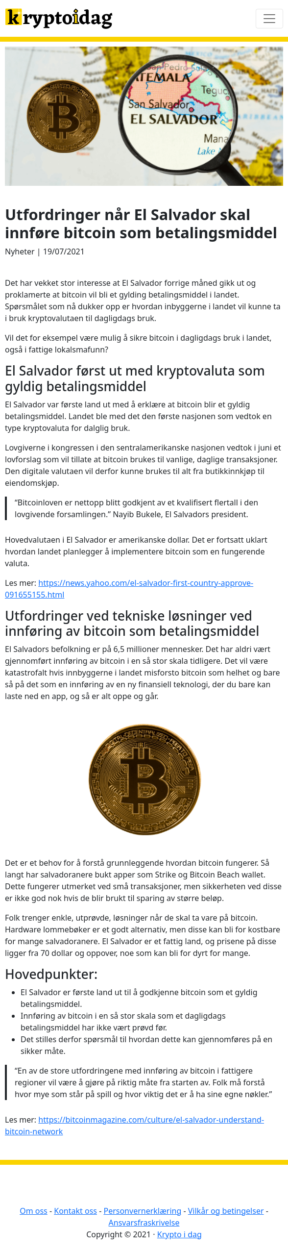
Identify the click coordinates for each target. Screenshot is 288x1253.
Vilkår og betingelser (226, 1210)
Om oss (34, 1210)
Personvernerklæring (142, 1210)
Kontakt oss (75, 1210)
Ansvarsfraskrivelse (144, 1222)
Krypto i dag (179, 1234)
